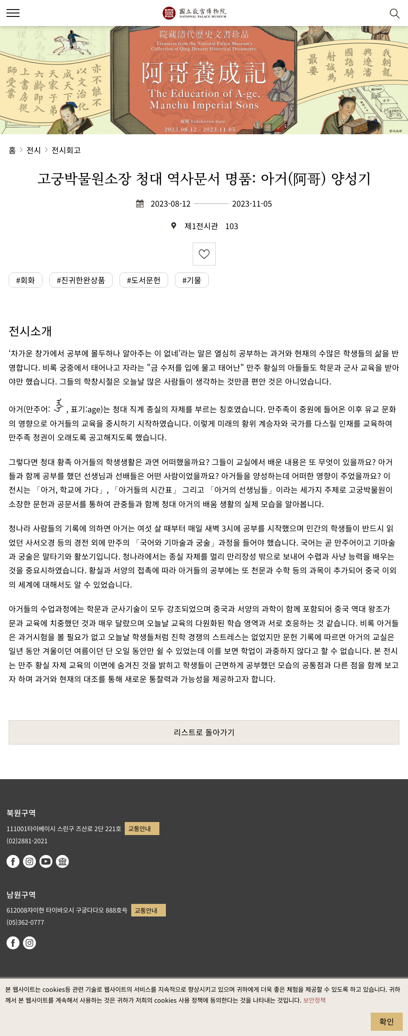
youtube (45, 861)
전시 (33, 149)
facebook (12, 861)
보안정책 (314, 999)
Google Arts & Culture (62, 861)
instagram (29, 861)
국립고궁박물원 (194, 13)
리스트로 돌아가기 (204, 732)
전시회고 (66, 149)
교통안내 (139, 828)
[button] (374, 13)
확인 (386, 1021)
